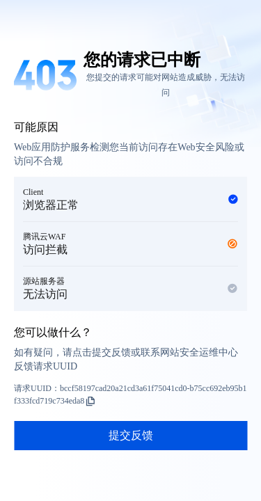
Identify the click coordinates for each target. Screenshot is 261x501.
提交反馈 (131, 435)
